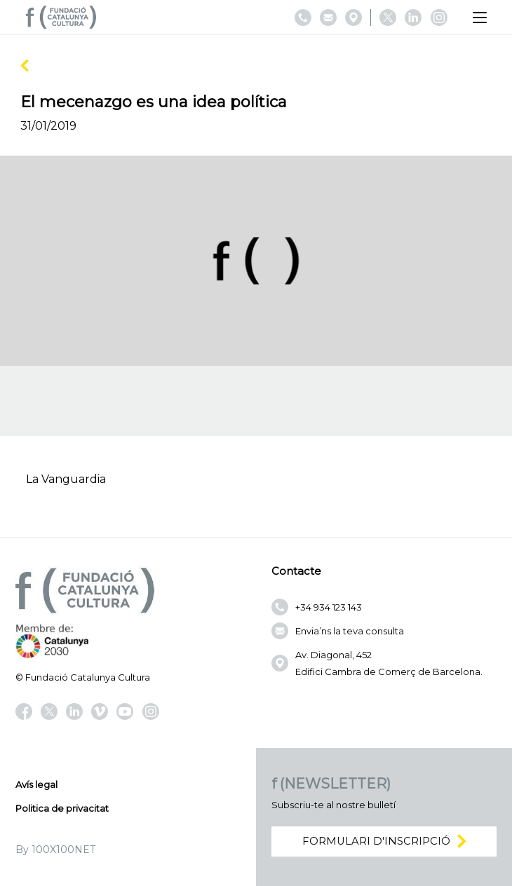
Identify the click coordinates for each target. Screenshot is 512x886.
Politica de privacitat (62, 808)
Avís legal (36, 784)
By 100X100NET (55, 849)
